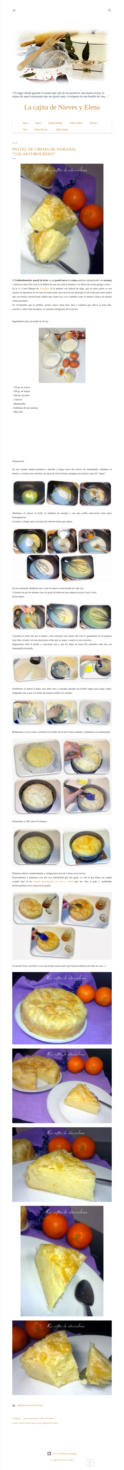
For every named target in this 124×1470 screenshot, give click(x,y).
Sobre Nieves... (41, 129)
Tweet (40, 1405)
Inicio (25, 123)
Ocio (25, 129)
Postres (22, 1423)
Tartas (55, 1423)
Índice (38, 123)
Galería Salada (55, 123)
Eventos (93, 123)
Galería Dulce (76, 123)
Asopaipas (45, 288)
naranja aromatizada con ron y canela (53, 881)
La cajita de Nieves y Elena (62, 107)
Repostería (47, 1423)
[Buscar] (110, 9)
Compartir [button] (16, 1418)
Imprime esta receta (26, 1405)
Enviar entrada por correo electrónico (38, 1418)
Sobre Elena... (63, 129)
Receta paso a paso (34, 1423)
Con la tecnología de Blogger (62, 1454)
